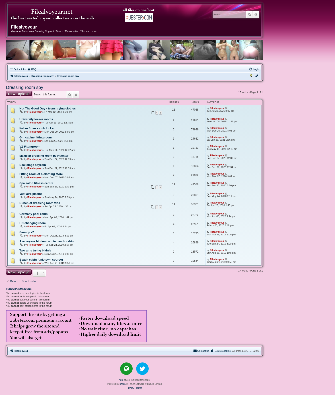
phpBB (122, 384)
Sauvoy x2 (26, 232)
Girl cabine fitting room (35, 137)
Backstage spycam (32, 165)
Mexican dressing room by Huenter (43, 155)
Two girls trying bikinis (35, 250)
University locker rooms (36, 119)
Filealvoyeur (34, 112)
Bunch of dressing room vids (39, 203)
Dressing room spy (24, 87)
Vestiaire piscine (30, 193)
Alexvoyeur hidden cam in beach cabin (46, 241)
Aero (121, 380)
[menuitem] (31, 69)
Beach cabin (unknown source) (41, 259)
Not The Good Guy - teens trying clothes (47, 108)
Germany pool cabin (33, 214)
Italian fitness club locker (37, 128)
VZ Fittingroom (29, 146)
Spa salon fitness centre (36, 183)
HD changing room (32, 223)
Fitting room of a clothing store (41, 174)
